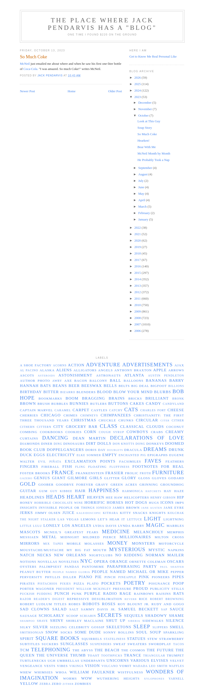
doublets (115, 450)
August (143, 174)
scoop (72, 616)
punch (61, 593)
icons (167, 502)
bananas (156, 380)
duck (26, 455)
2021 (138, 234)
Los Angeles (77, 525)
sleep (141, 626)
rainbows (144, 593)
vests (49, 666)
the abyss (82, 650)
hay (168, 491)
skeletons (118, 627)
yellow (29, 683)
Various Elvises (149, 660)
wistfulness (130, 672)
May (141, 193)
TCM (24, 650)
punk (77, 593)
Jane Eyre (174, 507)
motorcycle (171, 543)
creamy (174, 432)
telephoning (50, 649)
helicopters (136, 497)
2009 (138, 311)
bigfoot (159, 386)
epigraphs (157, 455)
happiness (104, 490)
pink (144, 577)
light (152, 518)
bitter (51, 392)
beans (60, 385)
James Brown (126, 507)
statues (136, 638)
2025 (138, 84)
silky (25, 627)
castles (99, 410)
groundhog (172, 484)
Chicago (51, 415)
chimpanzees (116, 415)
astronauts (108, 375)
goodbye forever (74, 484)
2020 (138, 240)
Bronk (178, 398)
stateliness (115, 639)
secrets (110, 615)
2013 (138, 285)
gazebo (26, 478)
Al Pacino (29, 370)
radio (110, 593)
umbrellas (68, 660)
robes (75, 604)
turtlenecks (33, 660)
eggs (39, 455)
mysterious (127, 549)
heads (55, 497)
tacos (178, 644)
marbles (175, 526)
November (145, 109)
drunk (176, 449)
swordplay (160, 644)
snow (52, 632)
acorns (60, 365)
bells (110, 385)
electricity (61, 455)
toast (94, 655)
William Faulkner (92, 672)
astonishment (75, 375)
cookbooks (51, 432)
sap (164, 609)
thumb (78, 655)
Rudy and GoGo (168, 604)
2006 (138, 331)
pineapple (127, 577)
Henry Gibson (163, 497)
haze (179, 491)
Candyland (173, 404)
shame (176, 615)
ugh (51, 660)
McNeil (25, 63)
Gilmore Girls (85, 478)
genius (42, 478)
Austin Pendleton (166, 375)
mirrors (30, 543)
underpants (93, 660)
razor (25, 599)
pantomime (93, 566)
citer (165, 420)
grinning (149, 484)
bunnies (79, 403)
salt (74, 609)
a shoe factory (35, 365)
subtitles (30, 644)
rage (126, 593)
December (145, 102)
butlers (98, 404)
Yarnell (176, 678)
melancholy (149, 532)
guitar (28, 491)
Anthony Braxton (133, 370)
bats (45, 385)
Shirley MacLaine (85, 621)
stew (153, 639)
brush (44, 404)
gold (28, 484)
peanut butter (35, 572)
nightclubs (101, 555)
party (150, 566)
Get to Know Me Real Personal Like (153, 56)
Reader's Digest (49, 599)
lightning (173, 519)
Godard (176, 478)
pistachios (47, 583)
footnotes (145, 466)
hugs (154, 502)
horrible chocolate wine (58, 502)
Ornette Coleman (147, 562)
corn (90, 432)
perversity (31, 577)
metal (49, 537)
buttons (118, 403)
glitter (112, 478)
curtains (29, 438)
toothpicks (111, 655)
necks (44, 555)
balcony (98, 380)
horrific (94, 502)
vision (92, 665)
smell (177, 627)
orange (119, 561)
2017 (138, 260)
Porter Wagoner (37, 589)
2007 (138, 324)
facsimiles (130, 461)
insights (28, 507)
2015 (138, 273)
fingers (29, 466)
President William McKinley (83, 589)
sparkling (173, 632)
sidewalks (152, 621)
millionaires (135, 537)
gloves (159, 478)
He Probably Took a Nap (153, 160)
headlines (32, 497)
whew (26, 672)
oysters (28, 566)
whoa (61, 672)
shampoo (27, 621)
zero (56, 684)
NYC (86, 561)
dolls (104, 443)
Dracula (133, 450)
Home (72, 91)
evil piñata (49, 461)
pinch (110, 577)
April (142, 200)
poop (178, 583)
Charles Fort (153, 410)
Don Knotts (123, 443)
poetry (135, 583)
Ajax (179, 365)
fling (80, 467)
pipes (178, 577)
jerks (26, 512)
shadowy (156, 615)
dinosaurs (74, 443)
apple (160, 370)
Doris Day (95, 450)
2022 (138, 227)
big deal (140, 386)
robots (91, 604)
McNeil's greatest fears (71, 532)
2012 (138, 292)
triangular (154, 655)
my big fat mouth (86, 550)
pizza (79, 583)
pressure (122, 589)
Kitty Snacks (134, 513)
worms (70, 678)
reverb (131, 599)
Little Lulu (31, 526)
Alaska (47, 370)
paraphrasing (123, 566)
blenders (86, 392)
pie (98, 577)
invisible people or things (67, 507)
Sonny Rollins (118, 632)
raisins (163, 593)
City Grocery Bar (75, 426)
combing (29, 432)
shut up (115, 620)
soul (142, 632)
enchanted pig (132, 455)
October (144, 115)
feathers (174, 461)
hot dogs (136, 502)
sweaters (137, 644)
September (145, 168)
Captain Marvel (36, 410)
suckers (50, 644)
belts (124, 386)
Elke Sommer (89, 455)
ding (58, 443)
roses (109, 604)
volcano (110, 666)
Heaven (95, 497)
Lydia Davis (105, 526)
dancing (55, 437)
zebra (45, 684)
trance (132, 655)
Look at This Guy (148, 121)
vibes (62, 666)
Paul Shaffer (172, 566)
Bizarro (67, 392)
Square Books (57, 638)
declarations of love (147, 437)
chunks (126, 420)
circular (147, 420)
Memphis (175, 532)
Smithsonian (32, 632)
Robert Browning (167, 599)
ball (115, 380)
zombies (83, 684)
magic (155, 525)
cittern (44, 427)
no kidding (129, 555)
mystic (157, 550)
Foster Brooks (35, 473)
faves (153, 461)
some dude (88, 632)
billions (176, 386)
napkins (176, 550)
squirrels (92, 639)
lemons (88, 519)
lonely (51, 525)
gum (43, 491)
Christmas (83, 420)
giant (59, 478)
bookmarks (50, 398)
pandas (72, 566)
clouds (155, 426)
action (76, 365)
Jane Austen (151, 507)
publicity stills (167, 589)
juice (68, 512)
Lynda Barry (131, 526)
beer (74, 385)
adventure (103, 364)
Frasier (114, 473)
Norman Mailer (165, 555)
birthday (31, 392)
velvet (177, 660)
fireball (51, 467)
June (141, 187)
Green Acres (124, 484)
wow (86, 678)
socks (66, 632)
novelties (68, 562)
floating (97, 467)
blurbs (162, 392)
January (143, 219)
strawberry (171, 639)
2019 (138, 247)
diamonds (30, 443)
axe (68, 380)
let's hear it (111, 519)
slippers (160, 627)
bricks (135, 398)
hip (180, 497)
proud (140, 588)
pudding (44, 593)
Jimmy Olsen (47, 513)
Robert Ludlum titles (43, 604)
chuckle (107, 420)
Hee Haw (114, 497)
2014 (138, 279)
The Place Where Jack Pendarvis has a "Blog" (102, 24)
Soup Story (144, 127)
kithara (110, 513)
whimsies (43, 672)
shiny (56, 620)
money (117, 543)
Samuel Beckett (138, 609)
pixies (65, 583)
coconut (175, 427)
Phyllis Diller (60, 577)
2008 (138, 318)
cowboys (137, 432)
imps (179, 502)
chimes (70, 415)
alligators (85, 370)
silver (40, 627)
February (144, 213)
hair (80, 491)
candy (153, 403)
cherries (29, 415)
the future (160, 650)
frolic (132, 473)
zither (68, 684)
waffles (176, 666)
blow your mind (133, 392)
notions (28, 562)
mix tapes (53, 543)
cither (178, 420)
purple (92, 593)
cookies (73, 432)
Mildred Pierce (99, 537)
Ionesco (103, 507)
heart (76, 497)
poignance (159, 583)
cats (131, 409)
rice (143, 599)
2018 (138, 253)
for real (172, 466)
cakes (137, 403)
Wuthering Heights (118, 678)
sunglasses (74, 644)
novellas (47, 562)
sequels (133, 615)
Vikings (76, 666)
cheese (175, 410)
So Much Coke (147, 134)
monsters (143, 543)
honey (26, 502)
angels (105, 370)
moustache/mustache (42, 550)
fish (67, 466)
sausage (28, 616)
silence (175, 620)
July (141, 181)
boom (71, 398)
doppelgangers (65, 449)
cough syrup (111, 432)
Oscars (175, 561)
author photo (35, 380)
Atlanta (134, 375)
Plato (93, 583)
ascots (27, 375)
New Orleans (70, 555)
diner (46, 443)
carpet (81, 410)
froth (145, 473)
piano (85, 577)
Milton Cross (169, 537)
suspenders (100, 644)
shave (42, 621)
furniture (168, 472)
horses (115, 502)
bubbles (59, 404)
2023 (138, 97)
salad (59, 609)
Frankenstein (90, 473)
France (62, 472)
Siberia (134, 621)
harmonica (132, 491)
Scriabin (88, 616)
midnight (69, 537)
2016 (138, 266)
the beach (107, 650)
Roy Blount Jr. (134, 604)
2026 (138, 77)
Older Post (115, 91)
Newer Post (27, 91)
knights (157, 513)
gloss (144, 478)
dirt (91, 443)
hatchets (153, 491)
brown (28, 403)
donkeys (155, 443)
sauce (177, 609)
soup (155, 632)
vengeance (31, 666)
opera (101, 561)
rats (178, 593)
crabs (157, 432)
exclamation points (90, 461)
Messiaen (29, 537)
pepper (177, 572)
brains (117, 398)
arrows (176, 370)
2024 (138, 90)
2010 (138, 305)
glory (129, 478)
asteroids (46, 375)
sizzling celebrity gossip (77, 627)
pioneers (161, 577)
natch (27, 555)
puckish (27, 593)
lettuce (134, 519)
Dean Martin (89, 438)
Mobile (74, 543)
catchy (116, 410)
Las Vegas (68, 519)
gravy (102, 484)
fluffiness (119, 467)
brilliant (157, 398)
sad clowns (35, 609)
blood (104, 392)
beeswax (91, 385)
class (108, 426)
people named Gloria (71, 572)
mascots (30, 532)
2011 (138, 298)
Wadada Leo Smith (150, 666)
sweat (119, 644)
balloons (134, 380)
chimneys (89, 415)
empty (109, 455)
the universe (52, 655)
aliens (64, 370)
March (143, 206)
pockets (111, 583)
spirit (27, 638)
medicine (116, 531)
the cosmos (133, 650)
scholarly (51, 615)
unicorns (117, 660)
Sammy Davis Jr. (98, 609)
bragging (93, 398)
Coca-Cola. (30, 69)
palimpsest (50, 566)
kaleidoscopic (89, 513)
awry (57, 380)
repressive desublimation (94, 599)
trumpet (175, 655)
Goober (45, 484)
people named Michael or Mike (130, 571)
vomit (125, 666)
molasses (94, 543)
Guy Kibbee (61, 491)
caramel (62, 410)
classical (132, 426)
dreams (155, 449)
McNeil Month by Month (153, 153)
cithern (27, 427)
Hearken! (143, 140)
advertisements (147, 364)
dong (140, 443)
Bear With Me (146, 147)
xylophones (154, 678)
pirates (27, 583)
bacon (80, 380)
